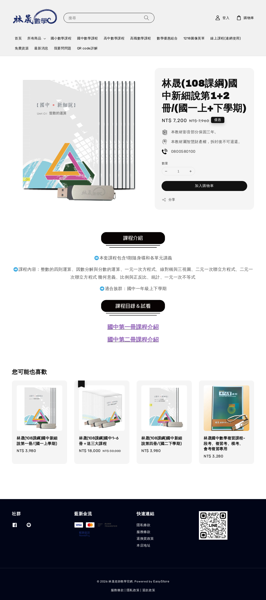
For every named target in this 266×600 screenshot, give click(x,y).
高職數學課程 (140, 38)
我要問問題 (62, 48)
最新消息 (41, 48)
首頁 (18, 38)
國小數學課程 (61, 38)
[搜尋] (146, 17)
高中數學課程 (114, 38)
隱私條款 (143, 525)
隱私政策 (133, 590)
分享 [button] (168, 200)
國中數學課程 (87, 38)
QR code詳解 (87, 48)
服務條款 (143, 532)
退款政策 (148, 590)
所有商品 (34, 38)
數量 (165, 163)
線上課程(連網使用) (225, 38)
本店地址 (143, 545)
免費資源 (22, 48)
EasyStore (161, 581)
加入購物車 (204, 186)
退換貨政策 (145, 539)
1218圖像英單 (194, 38)
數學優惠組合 (167, 38)
